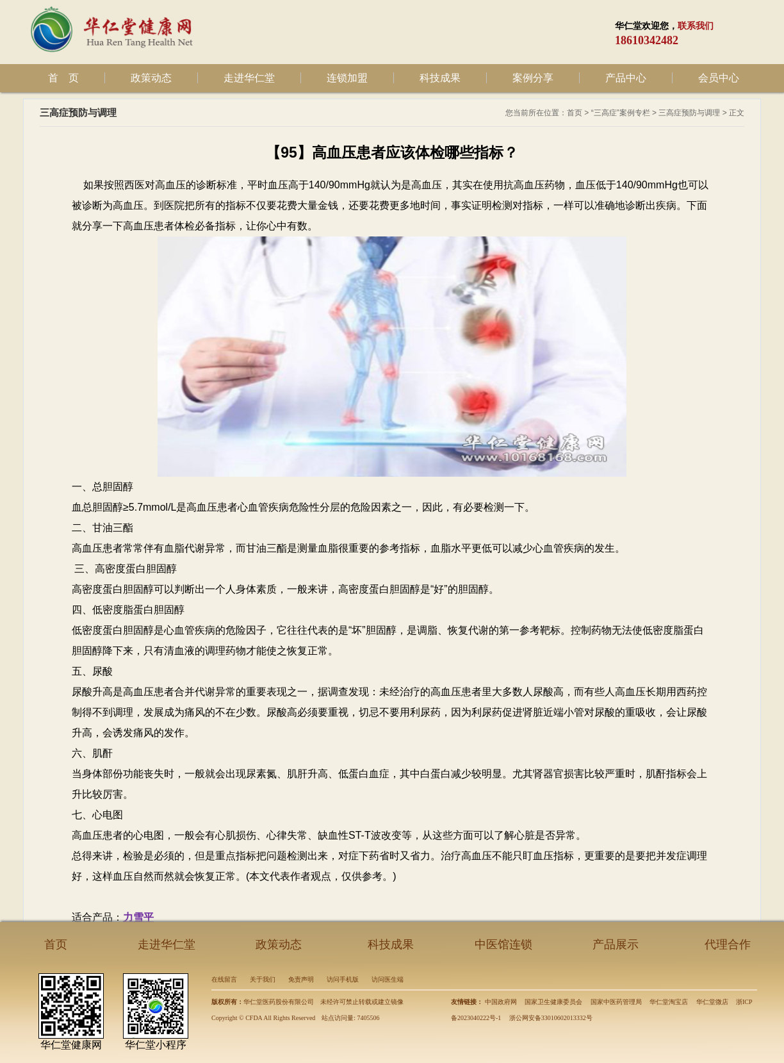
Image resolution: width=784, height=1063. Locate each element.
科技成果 (440, 77)
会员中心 (718, 77)
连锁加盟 (347, 77)
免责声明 (301, 979)
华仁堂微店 (712, 1001)
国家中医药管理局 (616, 1001)
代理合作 (728, 944)
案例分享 (532, 77)
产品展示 (615, 944)
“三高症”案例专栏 (620, 112)
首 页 (63, 77)
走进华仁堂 (249, 77)
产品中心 (625, 77)
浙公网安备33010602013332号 (550, 1017)
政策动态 (151, 77)
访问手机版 (343, 979)
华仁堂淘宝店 (668, 1001)
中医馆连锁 (503, 944)
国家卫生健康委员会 (553, 1001)
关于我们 (262, 979)
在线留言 (224, 979)
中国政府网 (501, 1001)
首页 (574, 112)
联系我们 (696, 26)
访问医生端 (388, 979)
